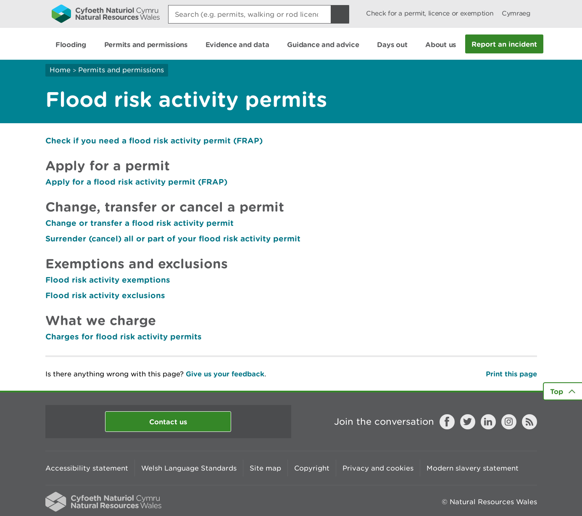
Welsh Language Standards (189, 468)
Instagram (508, 421)
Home (60, 70)
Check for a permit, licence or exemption (429, 13)
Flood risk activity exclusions (105, 295)
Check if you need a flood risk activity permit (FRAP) (154, 140)
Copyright (311, 468)
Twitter (467, 421)
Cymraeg (516, 13)
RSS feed (529, 421)
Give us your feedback (225, 374)
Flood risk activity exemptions (107, 279)
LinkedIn (488, 421)
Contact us (168, 422)
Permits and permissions (121, 70)
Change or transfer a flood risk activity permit (139, 223)
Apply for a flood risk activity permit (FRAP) (136, 181)
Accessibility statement (86, 468)
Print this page (511, 374)
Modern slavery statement (473, 468)
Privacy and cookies (377, 468)
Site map (265, 468)
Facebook (447, 421)
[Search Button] (340, 14)
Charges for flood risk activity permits (123, 336)
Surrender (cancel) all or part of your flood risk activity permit (172, 238)
